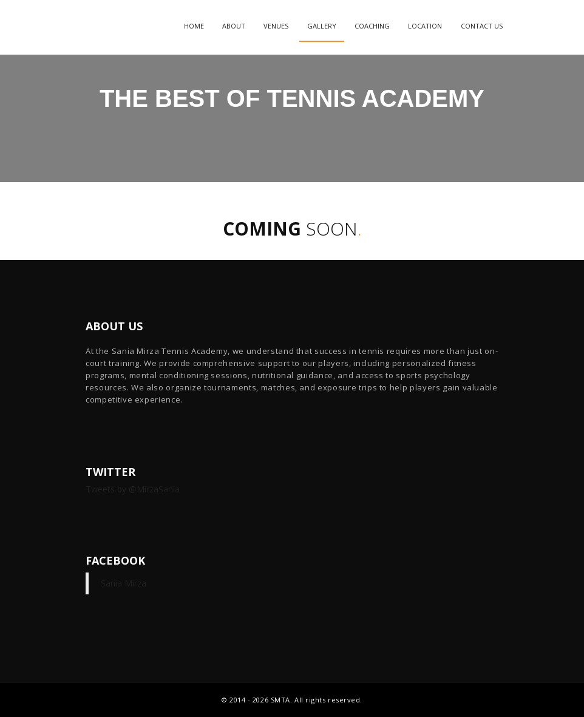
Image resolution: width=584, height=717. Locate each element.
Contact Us (482, 25)
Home (194, 25)
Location (425, 25)
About (233, 25)
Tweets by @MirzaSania (133, 489)
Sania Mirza (123, 583)
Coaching (372, 25)
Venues (275, 25)
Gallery (321, 25)
